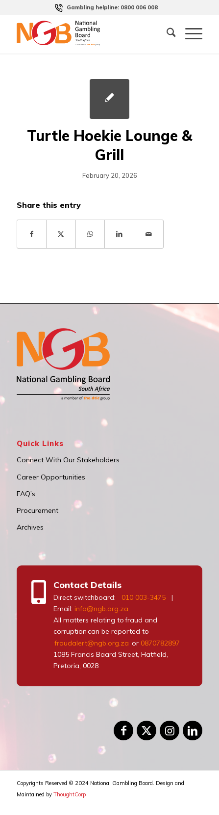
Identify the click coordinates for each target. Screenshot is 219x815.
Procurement (37, 510)
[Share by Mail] (148, 234)
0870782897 (160, 643)
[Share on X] (61, 234)
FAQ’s (26, 493)
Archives (30, 527)
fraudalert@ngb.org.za (91, 643)
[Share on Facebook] (32, 234)
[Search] (166, 34)
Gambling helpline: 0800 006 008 (112, 7)
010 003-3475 (144, 597)
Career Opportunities (51, 477)
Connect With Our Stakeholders (68, 459)
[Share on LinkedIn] (119, 234)
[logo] (70, 34)
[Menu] (188, 34)
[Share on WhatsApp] (90, 234)
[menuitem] (112, 7)
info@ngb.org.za (101, 608)
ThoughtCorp (69, 794)
